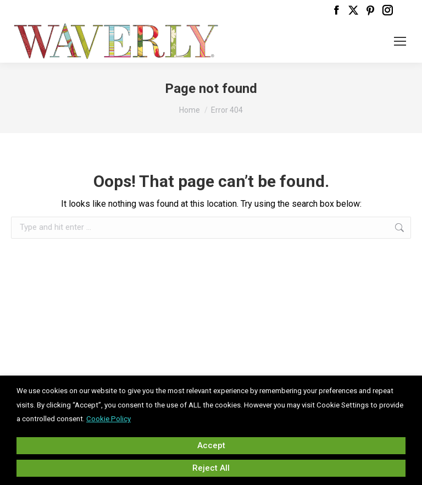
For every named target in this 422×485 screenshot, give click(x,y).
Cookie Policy (108, 419)
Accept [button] (211, 445)
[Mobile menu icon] (400, 41)
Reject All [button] (211, 468)
